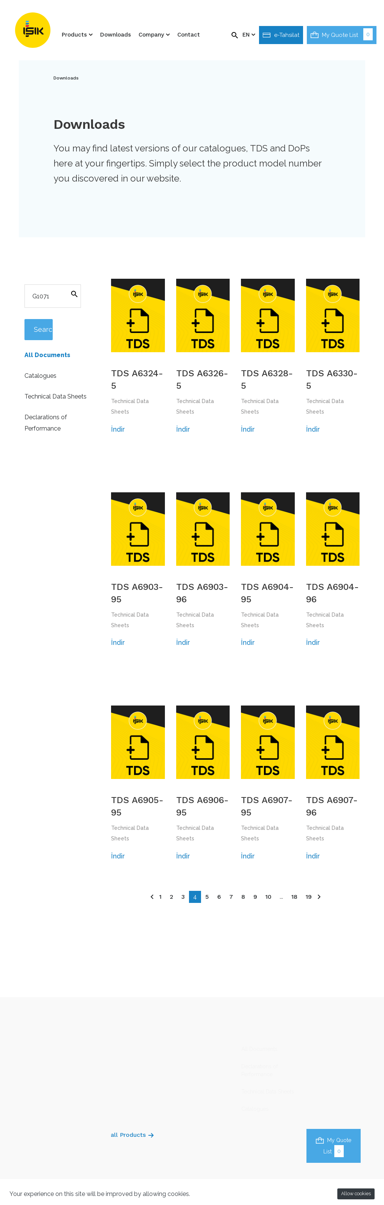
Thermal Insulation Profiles (134, 1096)
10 (268, 896)
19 (309, 896)
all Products (132, 1134)
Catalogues (40, 375)
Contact (188, 34)
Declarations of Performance (259, 1070)
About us (187, 1049)
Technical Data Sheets (55, 396)
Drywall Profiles (130, 1074)
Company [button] (152, 34)
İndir (118, 429)
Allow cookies (356, 1193)
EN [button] (246, 34)
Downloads (115, 34)
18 (294, 896)
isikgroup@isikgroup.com (333, 1049)
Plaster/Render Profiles (130, 1053)
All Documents (47, 355)
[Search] (52, 296)
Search (43, 329)
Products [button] (75, 34)
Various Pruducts (132, 1117)
